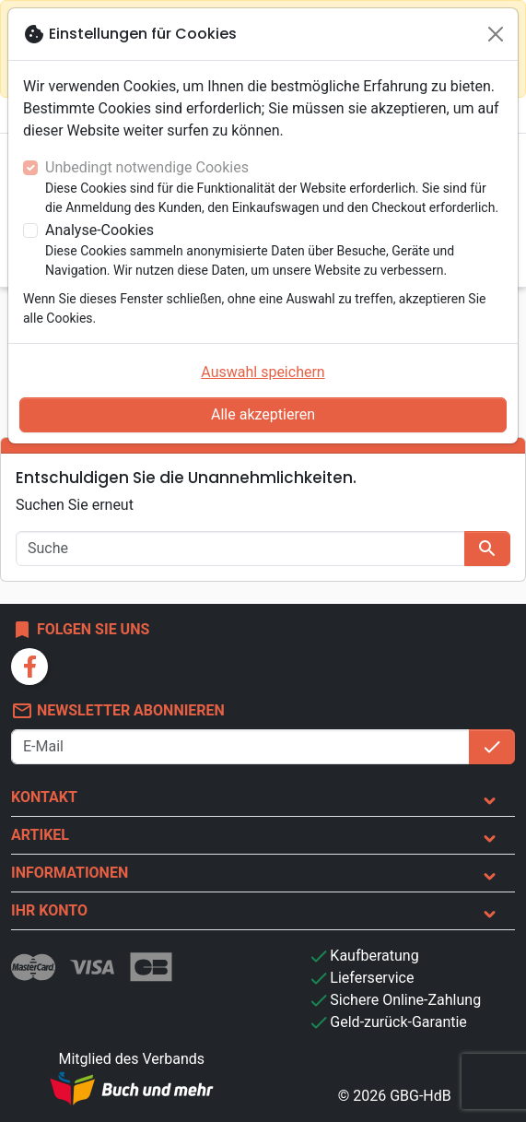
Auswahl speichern (262, 372)
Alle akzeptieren (263, 414)
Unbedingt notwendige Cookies (147, 167)
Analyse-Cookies (99, 230)
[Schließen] (495, 34)
